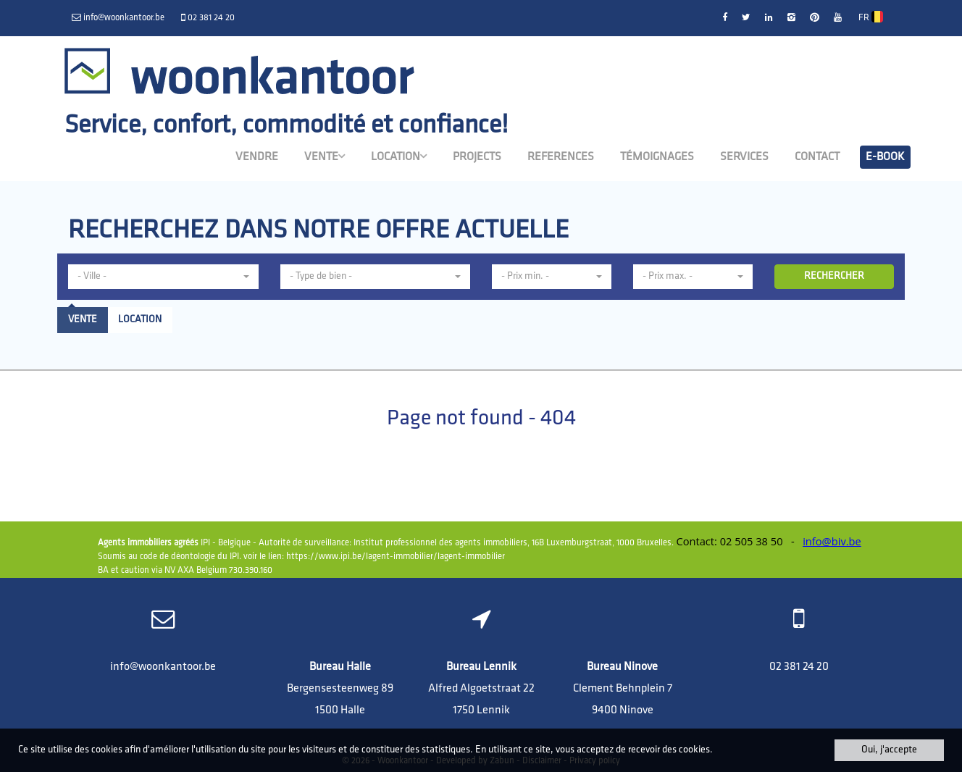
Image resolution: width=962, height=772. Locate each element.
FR (870, 16)
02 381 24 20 (799, 667)
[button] (163, 276)
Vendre (256, 157)
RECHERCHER (834, 276)
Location (399, 156)
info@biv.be (832, 541)
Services (744, 157)
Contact (817, 157)
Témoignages (657, 157)
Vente (324, 156)
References (560, 157)
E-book (885, 157)
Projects (477, 157)
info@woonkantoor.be (163, 667)
